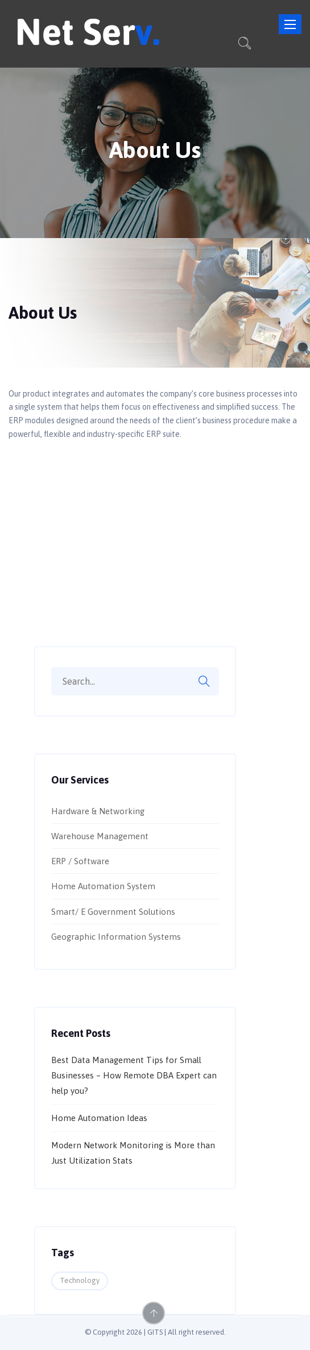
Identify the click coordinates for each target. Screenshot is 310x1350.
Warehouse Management (99, 836)
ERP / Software (80, 861)
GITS (155, 1332)
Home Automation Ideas (99, 1118)
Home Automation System (103, 886)
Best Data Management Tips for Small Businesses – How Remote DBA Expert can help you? (134, 1075)
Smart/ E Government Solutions (113, 911)
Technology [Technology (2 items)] (80, 1280)
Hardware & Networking (97, 811)
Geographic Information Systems (116, 936)
